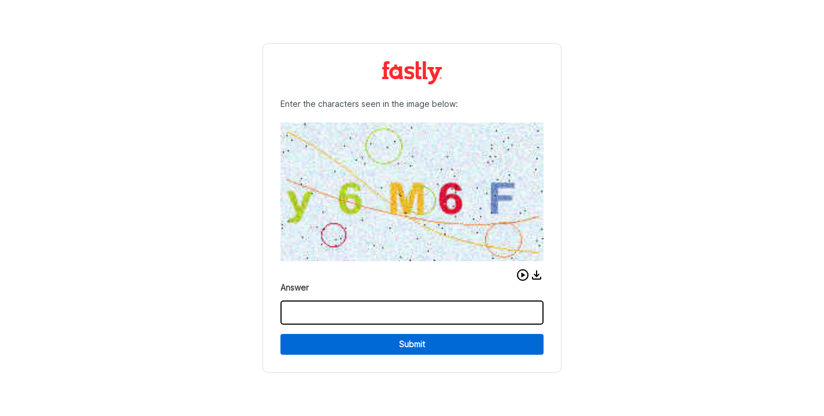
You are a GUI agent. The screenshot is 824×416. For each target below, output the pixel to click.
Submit (412, 344)
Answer (294, 287)
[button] (523, 275)
